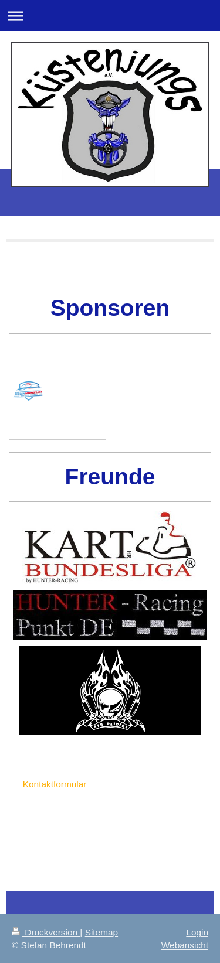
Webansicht (184, 945)
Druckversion (46, 932)
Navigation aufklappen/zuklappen (110, 15)
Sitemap (101, 932)
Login (197, 932)
